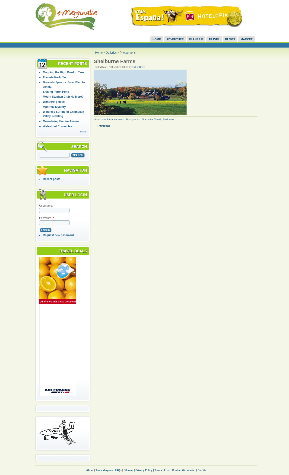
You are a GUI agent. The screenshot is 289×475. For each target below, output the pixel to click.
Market (246, 39)
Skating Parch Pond (56, 91)
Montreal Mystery (54, 107)
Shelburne (168, 119)
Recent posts (51, 179)
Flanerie (196, 39)
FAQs (118, 470)
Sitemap (128, 470)
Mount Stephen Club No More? (63, 96)
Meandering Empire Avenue (61, 121)
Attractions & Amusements (109, 119)
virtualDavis (138, 67)
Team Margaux (104, 470)
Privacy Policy (144, 470)
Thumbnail (103, 125)
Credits (202, 470)
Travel (214, 39)
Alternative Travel (151, 119)
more (83, 131)
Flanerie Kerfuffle (54, 77)
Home (156, 39)
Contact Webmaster (183, 470)
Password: (46, 218)
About (89, 470)
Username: (47, 205)
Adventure (175, 39)
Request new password (58, 235)
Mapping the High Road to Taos (63, 72)
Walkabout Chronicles (57, 126)
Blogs (230, 39)
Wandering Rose (54, 101)
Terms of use (162, 470)
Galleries (111, 52)
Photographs (128, 52)
